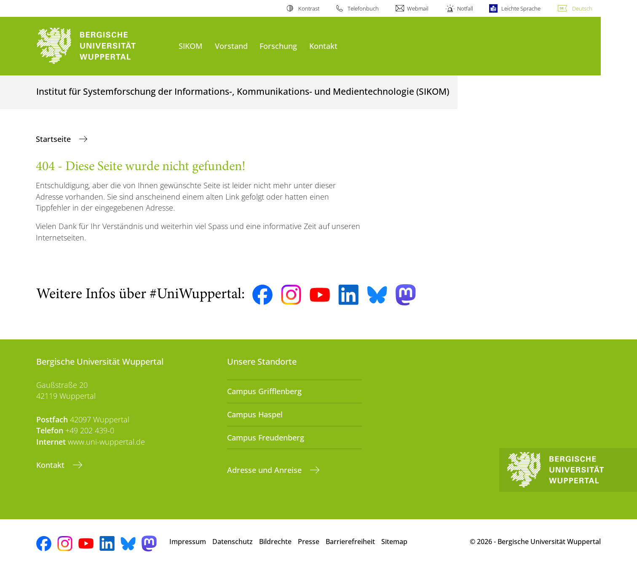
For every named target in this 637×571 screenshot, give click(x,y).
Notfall (465, 8)
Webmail (417, 8)
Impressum (187, 541)
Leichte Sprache (521, 8)
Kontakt (323, 45)
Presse (308, 541)
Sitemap (394, 541)
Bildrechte (275, 541)
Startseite (54, 139)
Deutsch (582, 8)
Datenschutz (232, 541)
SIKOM (190, 45)
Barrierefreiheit (350, 541)
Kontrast (308, 8)
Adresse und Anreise (265, 470)
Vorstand (231, 45)
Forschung (278, 45)
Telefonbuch (363, 8)
